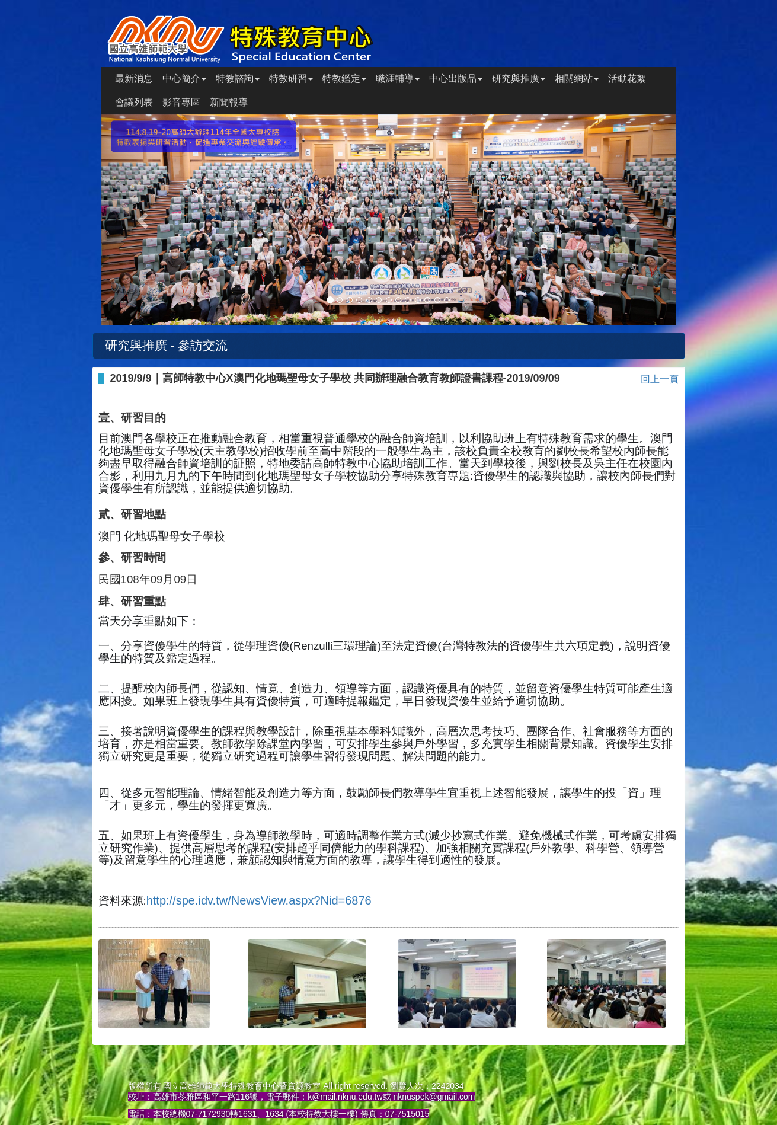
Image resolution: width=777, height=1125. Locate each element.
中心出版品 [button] (455, 78)
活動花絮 (627, 78)
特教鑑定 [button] (344, 78)
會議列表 (134, 102)
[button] (144, 219)
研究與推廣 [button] (518, 78)
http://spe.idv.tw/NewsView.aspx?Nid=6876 (259, 900)
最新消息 (134, 78)
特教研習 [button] (291, 78)
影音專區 (181, 102)
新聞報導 (229, 102)
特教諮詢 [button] (238, 78)
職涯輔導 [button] (398, 78)
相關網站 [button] (577, 78)
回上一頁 (660, 379)
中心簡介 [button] (184, 78)
